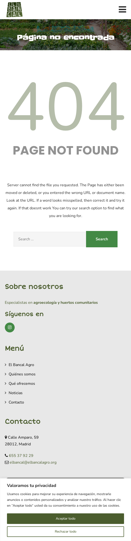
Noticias (16, 393)
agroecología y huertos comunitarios (65, 302)
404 (65, 108)
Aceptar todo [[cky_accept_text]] (65, 518)
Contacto (16, 402)
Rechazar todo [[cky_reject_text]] (65, 531)
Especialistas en (18, 302)
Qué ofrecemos (22, 383)
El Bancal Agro (21, 364)
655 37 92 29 (21, 455)
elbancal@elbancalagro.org (33, 462)
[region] (65, 509)
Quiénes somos (22, 374)
